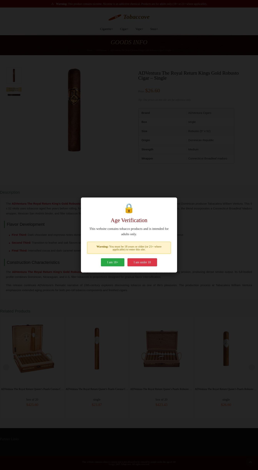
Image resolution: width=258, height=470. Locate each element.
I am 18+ (112, 262)
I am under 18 (142, 262)
